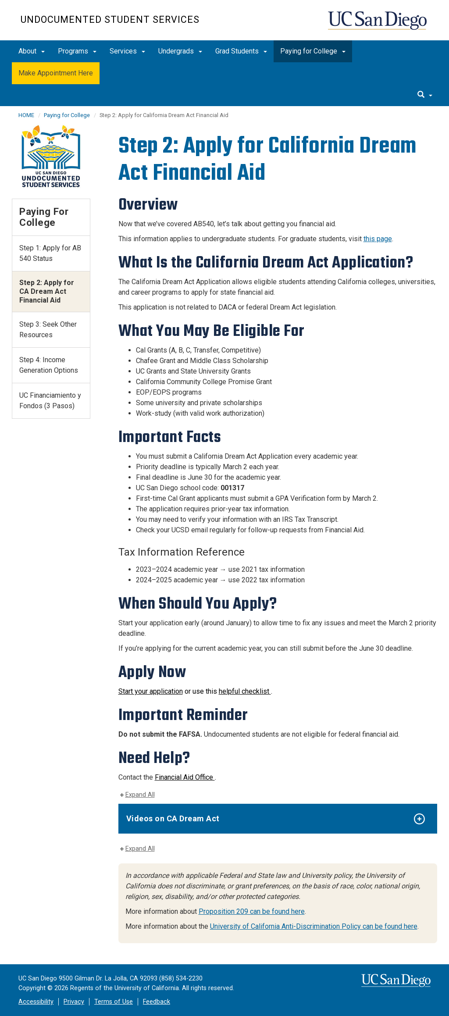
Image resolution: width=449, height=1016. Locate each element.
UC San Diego (378, 25)
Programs (77, 51)
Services (127, 51)
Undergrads (180, 51)
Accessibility (35, 1001)
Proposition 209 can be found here (252, 911)
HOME (26, 115)
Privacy (74, 1001)
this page (377, 239)
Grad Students (241, 51)
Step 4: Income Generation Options (48, 365)
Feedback (156, 1001)
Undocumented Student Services (110, 19)
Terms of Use (113, 1001)
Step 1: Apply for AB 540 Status (50, 253)
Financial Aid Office (185, 777)
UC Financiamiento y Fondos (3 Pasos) (50, 400)
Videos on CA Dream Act (173, 818)
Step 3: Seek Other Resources (48, 329)
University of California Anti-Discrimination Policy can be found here (313, 926)
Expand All (140, 795)
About (31, 51)
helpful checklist (245, 691)
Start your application (150, 691)
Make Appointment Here (55, 73)
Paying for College (313, 51)
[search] (425, 95)
